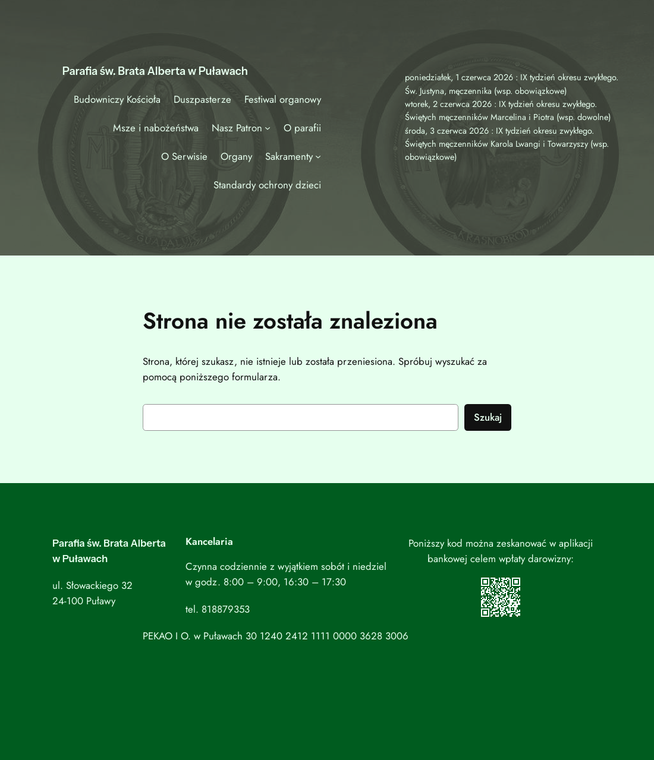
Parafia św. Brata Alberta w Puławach (155, 71)
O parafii (302, 128)
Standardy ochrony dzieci (267, 185)
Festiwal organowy (282, 99)
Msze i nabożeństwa (156, 128)
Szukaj (488, 417)
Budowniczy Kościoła (117, 99)
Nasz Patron (237, 128)
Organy (236, 156)
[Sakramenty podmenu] (318, 156)
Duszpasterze (202, 99)
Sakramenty (289, 156)
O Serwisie (184, 156)
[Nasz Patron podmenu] (268, 128)
